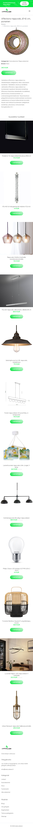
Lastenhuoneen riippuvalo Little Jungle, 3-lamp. (16, 466)
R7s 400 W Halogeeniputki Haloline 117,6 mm (16, 206)
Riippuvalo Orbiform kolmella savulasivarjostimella (16, 258)
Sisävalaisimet (13, 61)
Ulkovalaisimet (5, 792)
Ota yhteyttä (5, 807)
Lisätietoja (8, 73)
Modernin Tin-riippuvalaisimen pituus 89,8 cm (16, 156)
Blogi (2, 803)
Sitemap (3, 816)
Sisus (2, 786)
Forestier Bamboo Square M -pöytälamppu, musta (16, 622)
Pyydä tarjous (24, 3)
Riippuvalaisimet (23, 61)
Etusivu (3, 24)
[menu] (30, 11)
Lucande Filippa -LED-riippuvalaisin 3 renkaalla (16, 674)
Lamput (3, 779)
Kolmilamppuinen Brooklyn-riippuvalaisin (17, 518)
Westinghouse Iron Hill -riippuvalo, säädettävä (16, 361)
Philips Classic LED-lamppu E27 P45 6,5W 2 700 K (16, 569)
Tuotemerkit (5, 789)
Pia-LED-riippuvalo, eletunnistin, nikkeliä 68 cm (16, 310)
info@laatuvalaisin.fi (7, 769)
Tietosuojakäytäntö (7, 813)
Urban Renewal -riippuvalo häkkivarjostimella (16, 726)
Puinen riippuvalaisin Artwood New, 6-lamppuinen (16, 414)
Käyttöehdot (5, 810)
